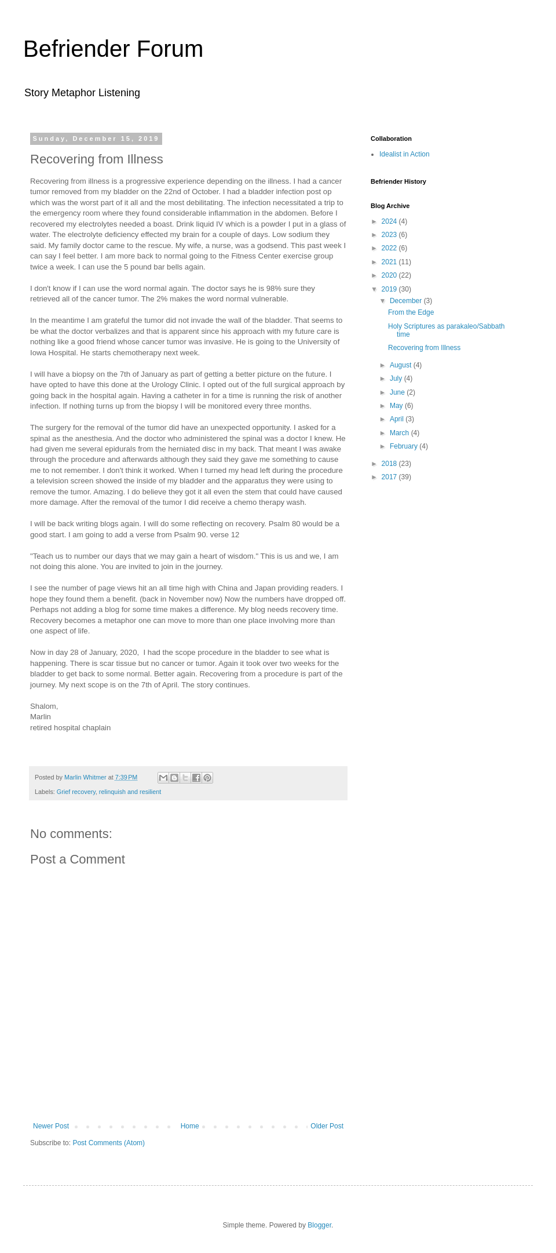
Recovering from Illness (424, 348)
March (400, 433)
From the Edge (411, 312)
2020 (390, 275)
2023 (390, 235)
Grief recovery (76, 791)
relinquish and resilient (130, 791)
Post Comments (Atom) (108, 1143)
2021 (390, 262)
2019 (390, 289)
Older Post (326, 1126)
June (398, 392)
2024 (390, 221)
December (407, 301)
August (402, 365)
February (404, 446)
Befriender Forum (113, 48)
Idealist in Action (404, 154)
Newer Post (51, 1126)
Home (190, 1126)
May (397, 406)
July (397, 378)
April (397, 419)
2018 (390, 464)
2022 (390, 248)
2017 (390, 477)
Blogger (319, 1225)
